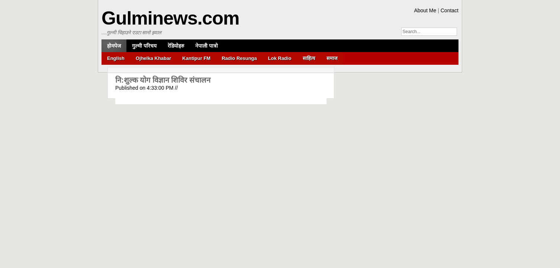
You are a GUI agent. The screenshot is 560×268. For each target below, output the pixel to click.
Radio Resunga (239, 58)
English (116, 58)
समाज (332, 58)
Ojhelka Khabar (153, 58)
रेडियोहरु (176, 46)
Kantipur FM (196, 58)
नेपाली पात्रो (206, 46)
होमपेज (114, 46)
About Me (425, 10)
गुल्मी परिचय (144, 46)
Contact (449, 10)
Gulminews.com (170, 18)
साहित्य (309, 58)
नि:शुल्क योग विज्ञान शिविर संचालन (162, 80)
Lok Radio (280, 58)
